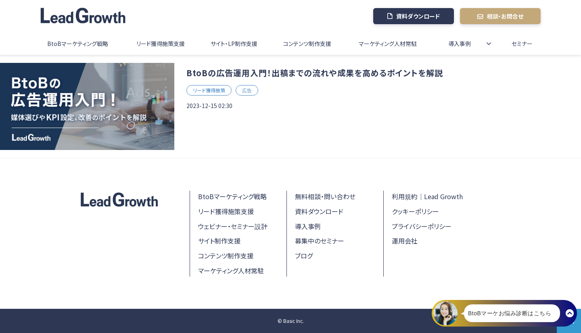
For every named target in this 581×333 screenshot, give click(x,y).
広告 (247, 90)
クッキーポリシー (415, 211)
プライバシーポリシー (421, 226)
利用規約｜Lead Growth (427, 196)
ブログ (304, 255)
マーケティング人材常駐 (388, 44)
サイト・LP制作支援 (234, 44)
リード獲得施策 (209, 90)
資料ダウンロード (418, 16)
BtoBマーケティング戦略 (77, 44)
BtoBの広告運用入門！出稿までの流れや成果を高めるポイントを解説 (314, 73)
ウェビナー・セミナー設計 (233, 226)
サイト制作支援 (219, 241)
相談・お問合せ (505, 16)
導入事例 (459, 44)
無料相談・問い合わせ (325, 196)
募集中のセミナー (319, 241)
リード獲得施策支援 (160, 44)
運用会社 (405, 241)
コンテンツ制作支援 (307, 44)
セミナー (522, 44)
